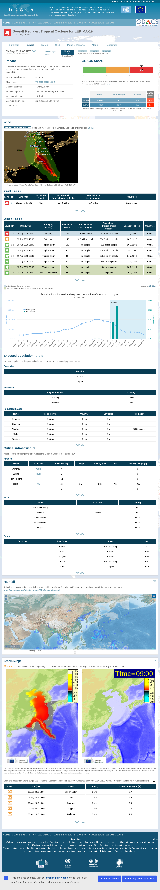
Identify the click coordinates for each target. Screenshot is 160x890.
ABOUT (110, 22)
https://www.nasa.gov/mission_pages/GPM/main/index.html (32, 590)
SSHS (90, 128)
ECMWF (106, 51)
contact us (129, 1)
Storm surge (119, 94)
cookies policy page (57, 878)
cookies (154, 839)
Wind (99, 94)
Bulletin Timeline (13, 219)
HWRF (95, 51)
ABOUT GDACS (114, 834)
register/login (141, 1)
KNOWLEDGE (96, 22)
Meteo (44, 45)
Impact (30, 45)
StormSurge (13, 661)
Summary (14, 45)
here (108, 84)
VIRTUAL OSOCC (41, 22)
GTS (57, 45)
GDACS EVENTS (21, 22)
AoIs (39, 355)
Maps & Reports (76, 45)
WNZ (38, 469)
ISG (38, 484)
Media (95, 45)
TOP (154, 122)
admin (152, 1)
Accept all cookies (109, 878)
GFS (83, 51)
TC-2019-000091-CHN (45, 82)
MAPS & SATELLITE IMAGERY (69, 22)
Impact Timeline (12, 191)
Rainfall (137, 94)
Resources (111, 45)
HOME (6, 22)
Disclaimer (76, 839)
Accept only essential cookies (139, 878)
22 (12, 203)
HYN (38, 474)
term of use (117, 1)
